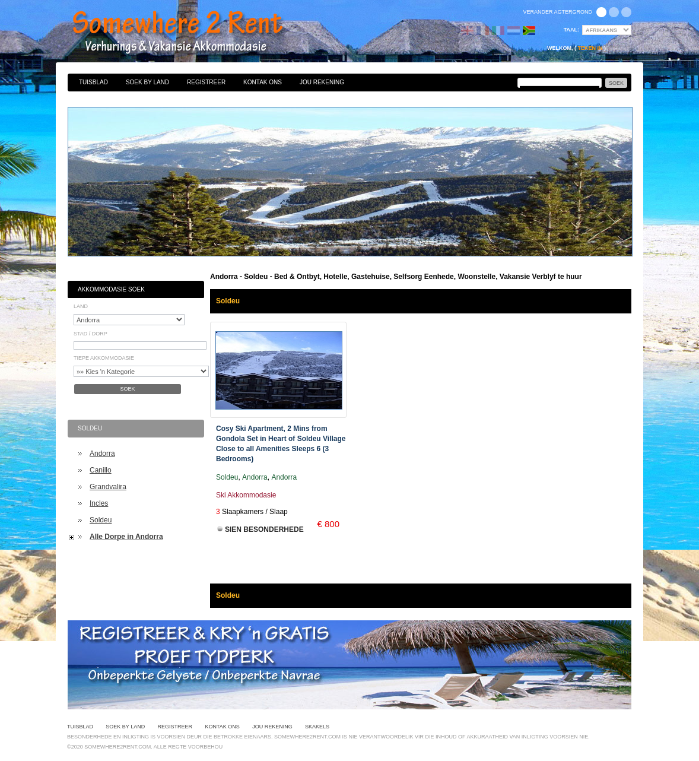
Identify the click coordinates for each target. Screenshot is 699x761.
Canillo (101, 470)
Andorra (102, 453)
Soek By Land (147, 82)
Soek (127, 389)
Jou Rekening (322, 82)
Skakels (317, 727)
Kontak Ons (262, 82)
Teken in (589, 48)
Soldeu (101, 520)
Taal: (571, 30)
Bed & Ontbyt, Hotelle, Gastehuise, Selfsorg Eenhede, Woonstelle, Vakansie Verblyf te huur (190, 32)
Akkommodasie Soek (111, 289)
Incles (99, 503)
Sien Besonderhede (264, 529)
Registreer (206, 82)
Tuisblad (93, 82)
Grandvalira (108, 487)
